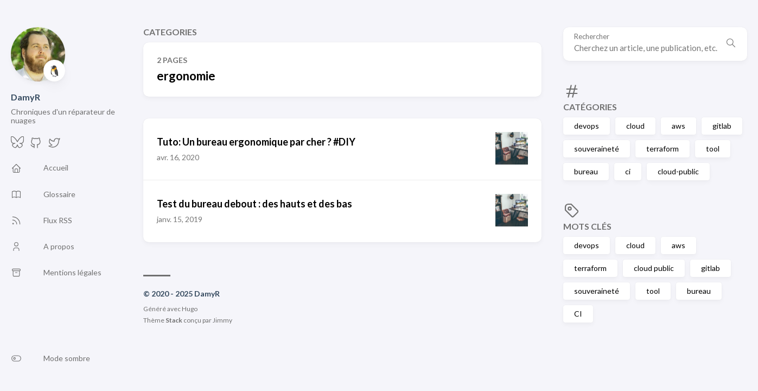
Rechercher (591, 37)
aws (678, 125)
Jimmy (222, 320)
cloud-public (678, 171)
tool (712, 148)
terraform (662, 148)
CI (578, 313)
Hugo (190, 309)
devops (586, 125)
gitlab (721, 125)
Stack (173, 320)
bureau (586, 171)
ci (627, 171)
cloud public (654, 268)
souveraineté (596, 148)
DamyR (25, 97)
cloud (635, 125)
